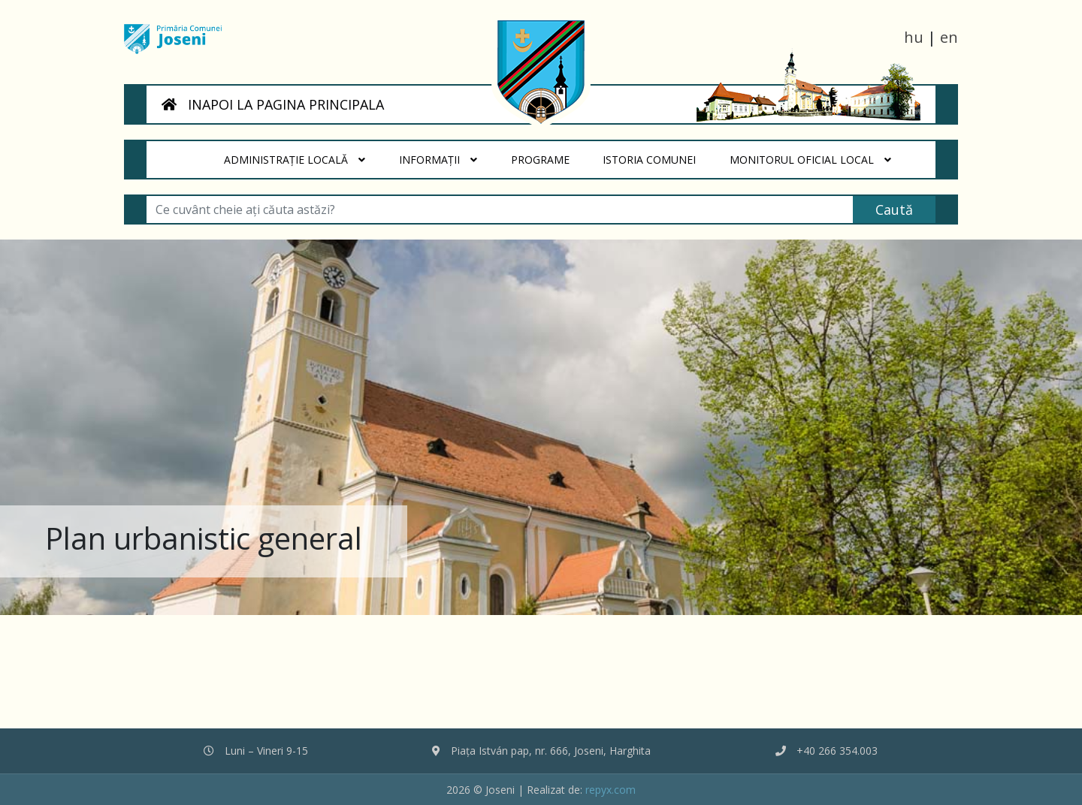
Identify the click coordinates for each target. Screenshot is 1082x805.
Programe (548, 154)
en (949, 37)
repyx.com (610, 789)
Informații (438, 160)
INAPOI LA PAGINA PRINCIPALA (273, 104)
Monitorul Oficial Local (810, 160)
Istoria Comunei (658, 154)
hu (913, 37)
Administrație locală (294, 160)
